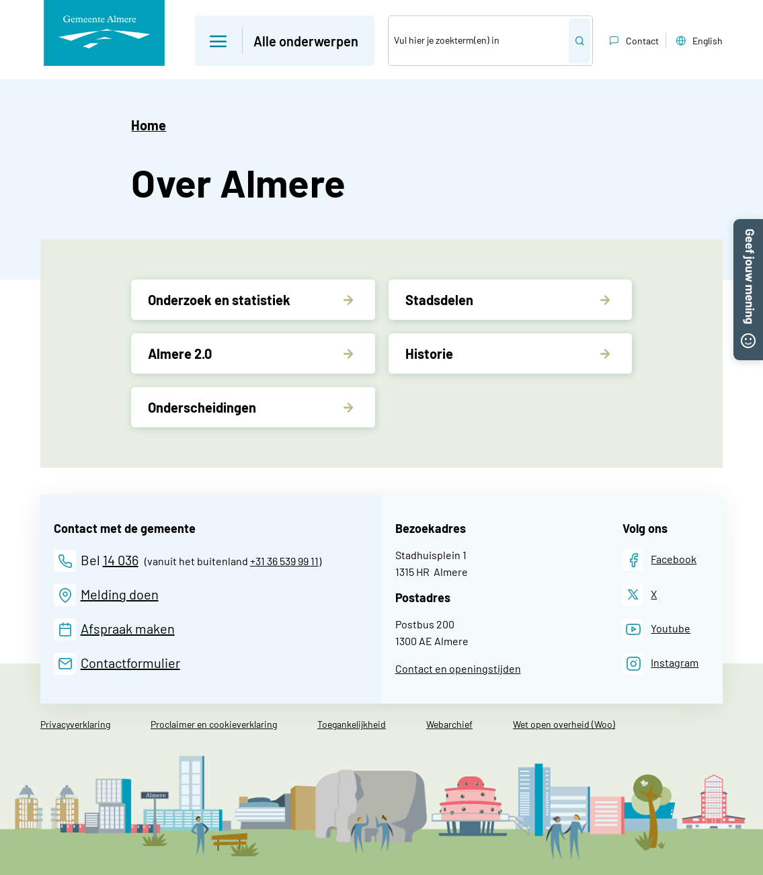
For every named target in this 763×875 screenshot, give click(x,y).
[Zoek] (479, 40)
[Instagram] (661, 663)
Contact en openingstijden (458, 668)
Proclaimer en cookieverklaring (214, 724)
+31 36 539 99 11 (284, 560)
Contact (632, 41)
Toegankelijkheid (351, 724)
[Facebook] (660, 560)
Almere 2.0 (180, 353)
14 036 (120, 560)
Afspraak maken (128, 628)
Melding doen (120, 594)
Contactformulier (130, 663)
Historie (429, 353)
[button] (748, 227)
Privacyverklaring (75, 724)
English (698, 41)
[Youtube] (657, 629)
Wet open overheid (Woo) (564, 724)
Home (148, 125)
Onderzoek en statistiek (219, 300)
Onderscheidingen (202, 407)
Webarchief (449, 724)
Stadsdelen (439, 300)
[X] (640, 594)
